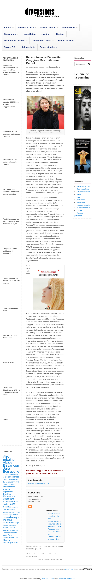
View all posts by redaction (38, 483)
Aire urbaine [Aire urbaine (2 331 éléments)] (9, 458)
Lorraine (45, 34)
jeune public (81, 200)
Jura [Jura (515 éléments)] (5, 509)
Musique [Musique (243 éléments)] (16, 522)
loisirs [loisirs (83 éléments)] (5, 514)
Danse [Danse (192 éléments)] (15, 479)
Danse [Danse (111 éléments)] (5, 482)
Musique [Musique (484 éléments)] (7, 519)
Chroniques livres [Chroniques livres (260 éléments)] (11, 477)
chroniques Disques (14, 40)
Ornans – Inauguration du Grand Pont (51, 559)
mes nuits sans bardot (48, 546)
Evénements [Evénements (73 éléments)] (6, 489)
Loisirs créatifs (27, 47)
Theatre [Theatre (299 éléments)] (7, 537)
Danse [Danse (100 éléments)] (5, 479)
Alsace (7, 27)
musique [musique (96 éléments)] (15, 515)
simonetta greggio (33, 549)
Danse (79, 194)
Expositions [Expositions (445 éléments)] (9, 496)
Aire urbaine (68, 27)
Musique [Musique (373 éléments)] (7, 522)
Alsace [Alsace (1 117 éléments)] (7, 462)
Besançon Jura (26, 27)
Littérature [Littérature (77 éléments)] (12, 512)
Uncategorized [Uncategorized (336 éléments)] (10, 542)
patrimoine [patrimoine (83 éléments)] (13, 532)
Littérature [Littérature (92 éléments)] (11, 510)
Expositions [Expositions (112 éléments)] (7, 494)
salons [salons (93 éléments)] (5, 535)
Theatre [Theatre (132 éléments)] (10, 535)
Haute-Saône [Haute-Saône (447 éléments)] (9, 505)
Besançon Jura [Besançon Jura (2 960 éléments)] (11, 467)
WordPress (69, 569)
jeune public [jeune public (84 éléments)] (14, 507)
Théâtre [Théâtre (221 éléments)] (14, 537)
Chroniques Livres (41, 40)
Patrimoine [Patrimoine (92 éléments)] (6, 533)
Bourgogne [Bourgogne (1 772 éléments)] (11, 471)
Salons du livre (66, 40)
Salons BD (9, 47)
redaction (32, 67)
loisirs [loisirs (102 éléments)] (17, 512)
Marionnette (81, 202)
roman (60, 546)
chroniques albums (83, 186)
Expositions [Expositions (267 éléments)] (8, 501)
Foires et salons (48, 47)
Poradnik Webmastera (66, 579)
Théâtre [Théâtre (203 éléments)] (6, 540)
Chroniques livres (54, 67)
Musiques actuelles (83, 205)
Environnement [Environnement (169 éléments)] (9, 487)
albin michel (33, 546)
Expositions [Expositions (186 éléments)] (8, 492)
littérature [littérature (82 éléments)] (6, 512)
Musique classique (83, 208)
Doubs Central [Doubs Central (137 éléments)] (13, 482)
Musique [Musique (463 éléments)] (14, 517)
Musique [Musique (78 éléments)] (9, 514)
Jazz (78, 197)
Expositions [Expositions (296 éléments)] (8, 499)
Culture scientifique (83, 192)
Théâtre (79, 210)
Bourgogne (10, 34)
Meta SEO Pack (47, 579)
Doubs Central (47, 27)
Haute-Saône (29, 34)
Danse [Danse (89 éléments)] (10, 479)
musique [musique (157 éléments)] (6, 517)
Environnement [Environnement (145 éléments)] (9, 484)
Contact (60, 34)
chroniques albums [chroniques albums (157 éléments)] (10, 474)
